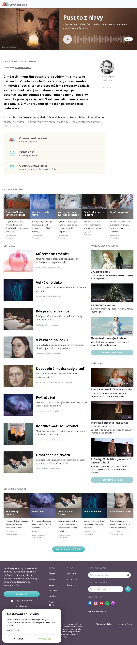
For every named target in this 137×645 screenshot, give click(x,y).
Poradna (53, 590)
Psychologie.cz (14, 4)
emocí (52, 121)
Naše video (97, 363)
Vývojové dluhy (100, 271)
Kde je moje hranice (52, 311)
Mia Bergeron (13, 47)
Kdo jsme (71, 573)
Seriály (52, 596)
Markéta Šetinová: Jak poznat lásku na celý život (109, 424)
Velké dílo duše (49, 282)
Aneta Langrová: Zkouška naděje (111, 389)
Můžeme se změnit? (52, 253)
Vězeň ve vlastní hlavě (41, 213)
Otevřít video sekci (112, 479)
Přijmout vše (44, 638)
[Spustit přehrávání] (67, 39)
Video (51, 584)
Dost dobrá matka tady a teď (60, 368)
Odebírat (128, 589)
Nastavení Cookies (125, 624)
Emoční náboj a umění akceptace (15, 213)
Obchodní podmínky (104, 624)
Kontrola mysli (27, 61)
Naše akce (51, 603)
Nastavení (19, 638)
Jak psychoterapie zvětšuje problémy (68, 213)
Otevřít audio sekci (112, 352)
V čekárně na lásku (52, 339)
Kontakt (70, 584)
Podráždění (45, 397)
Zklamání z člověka (103, 305)
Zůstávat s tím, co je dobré (94, 213)
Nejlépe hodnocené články (68, 549)
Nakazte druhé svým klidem (108, 338)
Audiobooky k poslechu (105, 245)
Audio (52, 579)
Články (52, 573)
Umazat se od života (53, 454)
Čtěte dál (9, 245)
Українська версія (97, 611)
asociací (64, 121)
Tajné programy (119, 212)
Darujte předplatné (21, 600)
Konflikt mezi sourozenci (57, 426)
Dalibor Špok (107, 76)
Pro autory (72, 579)
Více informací (13, 630)
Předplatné (21, 594)
